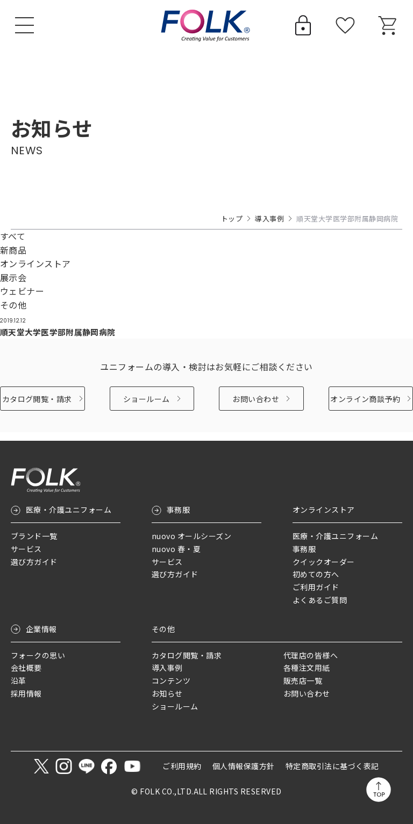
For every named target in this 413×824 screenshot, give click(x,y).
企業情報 (41, 629)
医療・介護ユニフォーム (68, 509)
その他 (13, 304)
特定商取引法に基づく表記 (332, 766)
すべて (12, 236)
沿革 (18, 680)
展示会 (13, 277)
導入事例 (269, 218)
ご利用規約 (181, 766)
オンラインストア (35, 263)
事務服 (178, 509)
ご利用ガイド (316, 587)
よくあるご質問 (320, 599)
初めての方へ (316, 574)
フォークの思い (38, 655)
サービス (26, 548)
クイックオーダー (324, 561)
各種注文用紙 (306, 668)
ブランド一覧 (34, 536)
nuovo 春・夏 (176, 548)
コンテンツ (171, 680)
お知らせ (167, 693)
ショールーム (146, 407)
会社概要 (26, 668)
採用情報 (26, 693)
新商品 (13, 249)
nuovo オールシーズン (191, 536)
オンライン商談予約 (365, 407)
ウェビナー (22, 290)
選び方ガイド (34, 561)
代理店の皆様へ (310, 655)
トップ (232, 218)
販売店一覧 (302, 680)
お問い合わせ (255, 407)
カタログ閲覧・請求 (37, 407)
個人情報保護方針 (243, 766)
